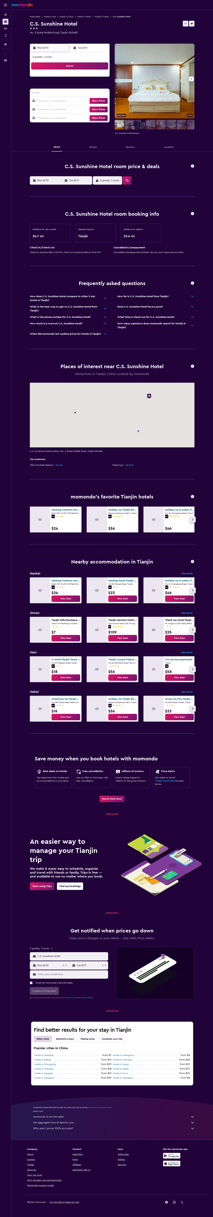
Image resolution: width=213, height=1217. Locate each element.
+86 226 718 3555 (40, 36)
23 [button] (54, 109)
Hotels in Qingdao (43, 1073)
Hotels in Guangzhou (123, 1055)
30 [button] (54, 116)
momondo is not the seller (113, 1117)
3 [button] (62, 85)
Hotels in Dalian (121, 1069)
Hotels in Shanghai (43, 1055)
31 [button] (62, 116)
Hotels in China (66, 17)
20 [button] (85, 101)
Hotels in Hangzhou (44, 1078)
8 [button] (101, 85)
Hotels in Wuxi (120, 1073)
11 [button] (70, 93)
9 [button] (55, 93)
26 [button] (77, 109)
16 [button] (55, 101)
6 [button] (85, 85)
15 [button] (101, 93)
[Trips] (5, 44)
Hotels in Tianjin (84, 17)
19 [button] (78, 101)
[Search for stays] (5, 21)
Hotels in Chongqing (45, 1064)
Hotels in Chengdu (44, 1069)
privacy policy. (87, 998)
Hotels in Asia (50, 17)
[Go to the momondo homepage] (22, 4)
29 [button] (101, 109)
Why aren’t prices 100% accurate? (113, 1128)
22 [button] (101, 101)
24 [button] (62, 109)
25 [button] (70, 109)
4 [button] (70, 85)
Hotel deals (35, 17)
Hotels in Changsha (123, 1078)
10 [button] (62, 93)
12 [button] (78, 93)
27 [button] (85, 109)
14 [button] (93, 93)
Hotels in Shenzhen (122, 1060)
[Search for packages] (5, 35)
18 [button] (70, 101)
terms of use (71, 998)
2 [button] (55, 85)
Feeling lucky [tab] (88, 1039)
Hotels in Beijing (42, 1060)
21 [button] (93, 101)
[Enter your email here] (72, 974)
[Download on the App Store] (171, 1163)
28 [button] (93, 109)
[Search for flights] (5, 15)
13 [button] (86, 93)
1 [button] (101, 78)
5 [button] (78, 85)
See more (187, 573)
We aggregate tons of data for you (113, 1123)
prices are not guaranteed (99, 1107)
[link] (65, 598)
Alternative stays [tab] (65, 1039)
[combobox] (72, 956)
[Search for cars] (5, 28)
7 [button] (93, 85)
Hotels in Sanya (121, 1064)
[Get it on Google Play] (171, 1156)
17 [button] (62, 101)
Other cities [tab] (42, 1039)
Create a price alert (165, 781)
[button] (5, 5)
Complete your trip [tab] (112, 1039)
